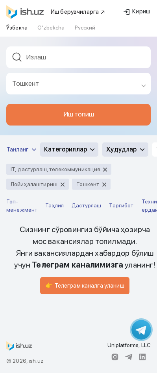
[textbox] (78, 57)
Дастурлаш (86, 205)
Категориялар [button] (69, 149)
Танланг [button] (21, 149)
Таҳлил (54, 205)
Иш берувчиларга (78, 11)
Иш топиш (78, 114)
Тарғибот (121, 205)
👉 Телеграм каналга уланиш (84, 285)
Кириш (137, 11)
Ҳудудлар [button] (125, 149)
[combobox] (78, 59)
